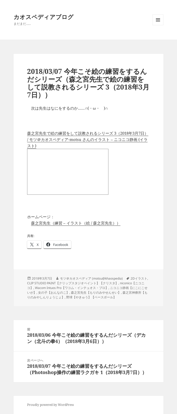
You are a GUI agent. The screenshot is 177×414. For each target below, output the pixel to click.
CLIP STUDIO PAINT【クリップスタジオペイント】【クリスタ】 (72, 283)
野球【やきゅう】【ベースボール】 (91, 297)
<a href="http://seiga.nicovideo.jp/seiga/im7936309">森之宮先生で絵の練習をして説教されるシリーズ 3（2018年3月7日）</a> (67, 172)
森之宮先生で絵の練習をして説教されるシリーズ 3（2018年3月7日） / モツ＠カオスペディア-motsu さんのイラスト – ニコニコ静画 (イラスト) (87, 139)
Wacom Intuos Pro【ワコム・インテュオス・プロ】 (71, 288)
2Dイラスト (139, 278)
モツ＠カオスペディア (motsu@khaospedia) (91, 278)
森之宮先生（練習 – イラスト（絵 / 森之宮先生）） (75, 223)
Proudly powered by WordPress (50, 405)
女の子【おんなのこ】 (53, 292)
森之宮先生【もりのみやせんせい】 (96, 292)
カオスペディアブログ (44, 17)
